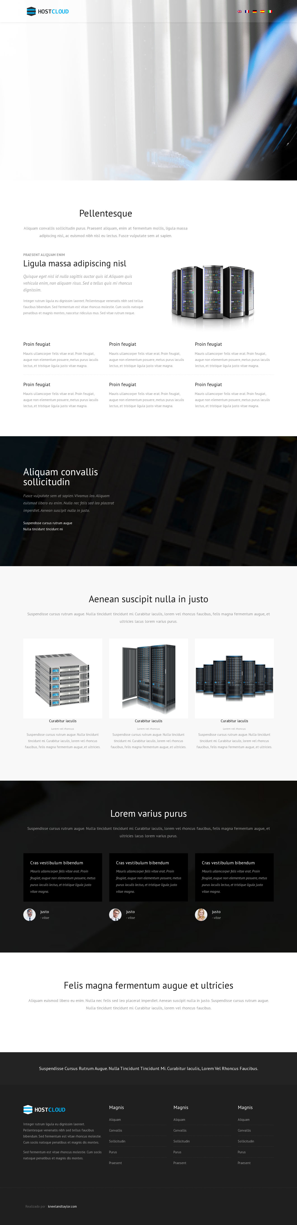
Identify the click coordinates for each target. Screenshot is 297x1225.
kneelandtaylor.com (62, 1206)
